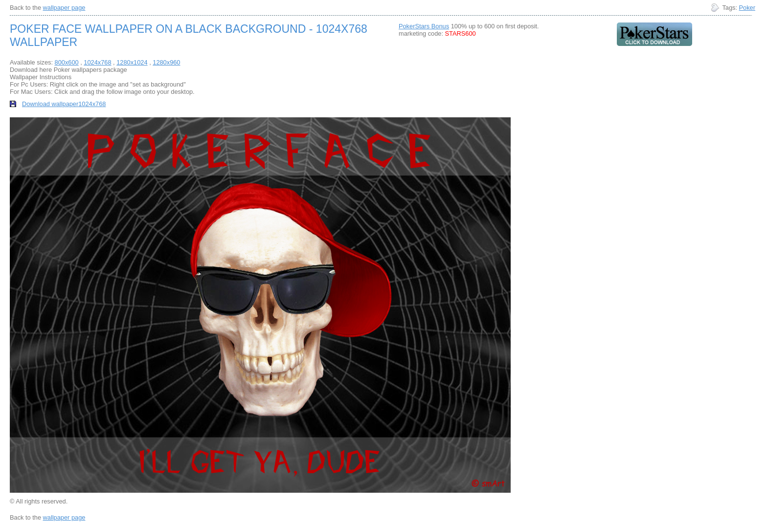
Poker (747, 7)
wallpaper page (64, 7)
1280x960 (166, 62)
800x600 (67, 62)
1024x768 (97, 62)
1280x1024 (131, 62)
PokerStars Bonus (424, 26)
